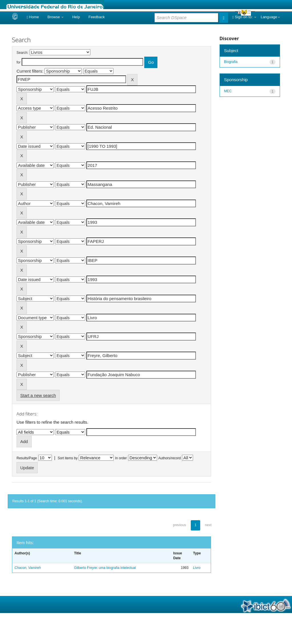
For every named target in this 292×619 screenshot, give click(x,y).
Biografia (231, 62)
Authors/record (169, 458)
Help (76, 17)
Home (33, 17)
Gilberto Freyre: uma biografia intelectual (105, 568)
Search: (22, 53)
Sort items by (68, 458)
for (19, 62)
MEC (228, 91)
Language (270, 17)
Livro (196, 568)
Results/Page (27, 458)
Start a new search (38, 395)
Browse (56, 17)
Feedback (96, 17)
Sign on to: (244, 17)
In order (121, 458)
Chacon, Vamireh (28, 568)
